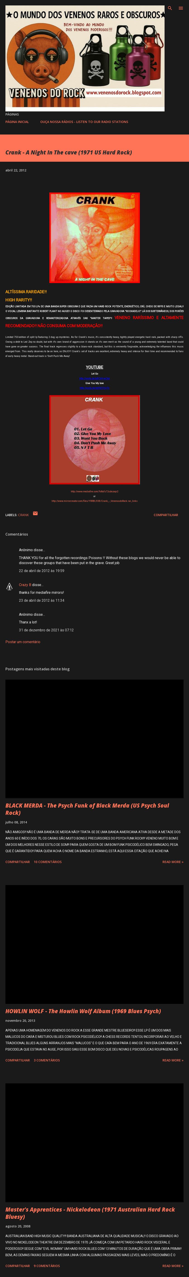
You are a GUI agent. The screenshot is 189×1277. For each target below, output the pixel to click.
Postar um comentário (22, 642)
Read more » (173, 862)
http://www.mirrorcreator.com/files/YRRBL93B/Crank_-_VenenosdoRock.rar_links (95, 501)
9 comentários (47, 1266)
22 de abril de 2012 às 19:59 (41, 571)
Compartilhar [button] (166, 515)
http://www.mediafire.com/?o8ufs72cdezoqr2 (94, 491)
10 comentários (48, 862)
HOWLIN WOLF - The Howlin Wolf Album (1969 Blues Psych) (83, 1011)
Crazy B (25, 585)
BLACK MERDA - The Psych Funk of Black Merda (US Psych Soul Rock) (87, 809)
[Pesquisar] (170, 8)
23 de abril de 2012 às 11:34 (41, 600)
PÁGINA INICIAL (17, 122)
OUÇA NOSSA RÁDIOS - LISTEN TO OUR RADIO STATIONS (84, 122)
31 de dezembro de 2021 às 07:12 (46, 630)
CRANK (23, 515)
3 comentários (47, 1060)
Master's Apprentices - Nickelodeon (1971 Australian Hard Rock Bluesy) (90, 1213)
